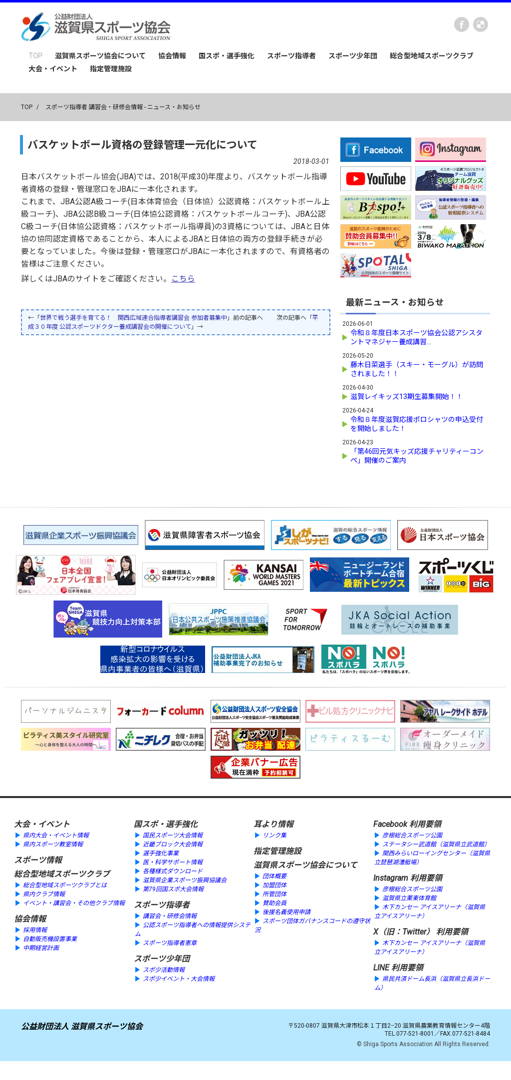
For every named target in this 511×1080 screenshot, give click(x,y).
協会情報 (172, 56)
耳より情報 (273, 823)
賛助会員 (274, 902)
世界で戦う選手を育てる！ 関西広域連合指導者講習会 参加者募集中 (133, 317)
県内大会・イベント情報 (56, 834)
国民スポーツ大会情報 (173, 834)
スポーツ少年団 (352, 56)
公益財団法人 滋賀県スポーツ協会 (82, 1025)
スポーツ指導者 (291, 56)
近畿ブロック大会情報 (173, 843)
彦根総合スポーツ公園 (412, 834)
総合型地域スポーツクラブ (432, 56)
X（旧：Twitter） (403, 931)
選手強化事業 (161, 852)
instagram (480, 24)
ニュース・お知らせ (174, 107)
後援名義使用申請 (286, 911)
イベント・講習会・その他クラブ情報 (74, 902)
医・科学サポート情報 (173, 861)
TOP (35, 56)
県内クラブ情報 (44, 893)
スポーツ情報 (38, 859)
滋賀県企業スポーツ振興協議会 (185, 879)
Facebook (461, 24)
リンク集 (274, 834)
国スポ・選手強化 (227, 56)
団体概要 (274, 875)
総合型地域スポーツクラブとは (65, 884)
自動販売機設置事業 (50, 938)
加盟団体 (274, 884)
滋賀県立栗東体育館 (409, 897)
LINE (381, 966)
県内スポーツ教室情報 (53, 843)
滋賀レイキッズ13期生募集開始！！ (406, 396)
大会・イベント (52, 69)
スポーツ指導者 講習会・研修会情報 (94, 107)
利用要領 (425, 823)
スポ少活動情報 (164, 968)
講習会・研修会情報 (170, 915)
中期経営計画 (41, 947)
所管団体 (274, 893)
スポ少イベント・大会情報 (179, 977)
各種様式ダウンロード (173, 870)
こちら (183, 278)
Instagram (390, 877)
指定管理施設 (111, 69)
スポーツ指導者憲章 (170, 942)
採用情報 (35, 929)
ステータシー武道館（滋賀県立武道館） (436, 843)
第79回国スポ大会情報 (173, 888)
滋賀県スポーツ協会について (100, 56)
